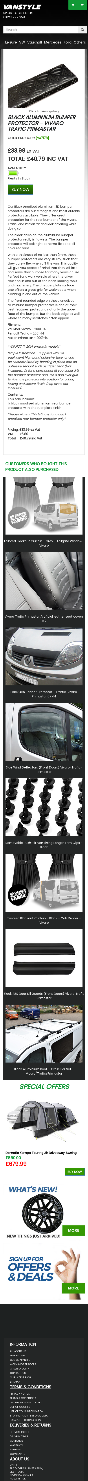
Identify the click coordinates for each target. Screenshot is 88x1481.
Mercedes (52, 42)
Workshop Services (23, 1364)
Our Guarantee (20, 1360)
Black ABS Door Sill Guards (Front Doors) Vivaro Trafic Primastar (44, 995)
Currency (16, 1441)
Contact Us (18, 1373)
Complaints (17, 1454)
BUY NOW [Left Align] (20, 189)
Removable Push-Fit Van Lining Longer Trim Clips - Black (44, 845)
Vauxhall (34, 42)
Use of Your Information (26, 1411)
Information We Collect (26, 1402)
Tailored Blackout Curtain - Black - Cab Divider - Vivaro (44, 920)
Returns (15, 1449)
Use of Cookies (20, 1407)
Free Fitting (17, 1355)
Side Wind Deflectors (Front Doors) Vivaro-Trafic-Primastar (44, 769)
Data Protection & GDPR (25, 1420)
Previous (8, 1136)
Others (80, 42)
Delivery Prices (19, 1432)
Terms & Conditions (23, 1398)
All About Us (18, 1351)
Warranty (16, 1445)
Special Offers (44, 1086)
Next (80, 1136)
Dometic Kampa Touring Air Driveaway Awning (41, 1153)
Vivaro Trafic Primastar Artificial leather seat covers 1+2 (44, 618)
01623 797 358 (14, 17)
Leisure (11, 42)
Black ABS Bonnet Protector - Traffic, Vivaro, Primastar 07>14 (44, 694)
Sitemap (15, 1381)
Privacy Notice (20, 1394)
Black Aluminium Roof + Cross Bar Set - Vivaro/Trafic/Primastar (44, 1071)
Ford (68, 42)
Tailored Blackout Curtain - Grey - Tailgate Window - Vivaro (44, 543)
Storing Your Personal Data (29, 1415)
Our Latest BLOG (20, 1377)
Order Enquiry (19, 1368)
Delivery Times (19, 1436)
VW (22, 42)
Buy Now (75, 1172)
